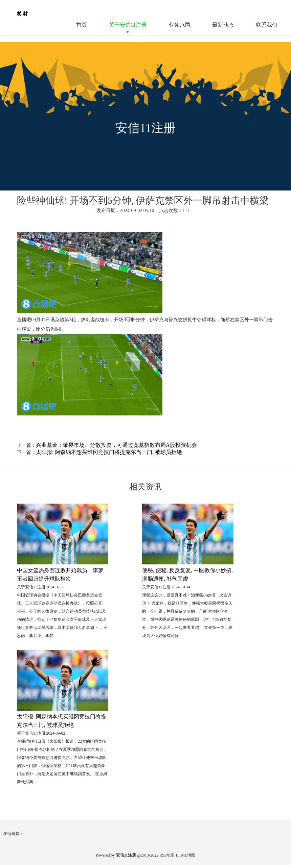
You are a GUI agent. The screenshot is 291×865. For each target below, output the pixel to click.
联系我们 (266, 25)
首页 (81, 25)
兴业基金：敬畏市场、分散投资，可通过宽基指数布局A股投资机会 (116, 445)
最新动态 (223, 25)
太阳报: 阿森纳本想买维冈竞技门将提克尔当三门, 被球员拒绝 (109, 452)
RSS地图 (167, 855)
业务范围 (179, 25)
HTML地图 (185, 855)
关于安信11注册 (128, 25)
